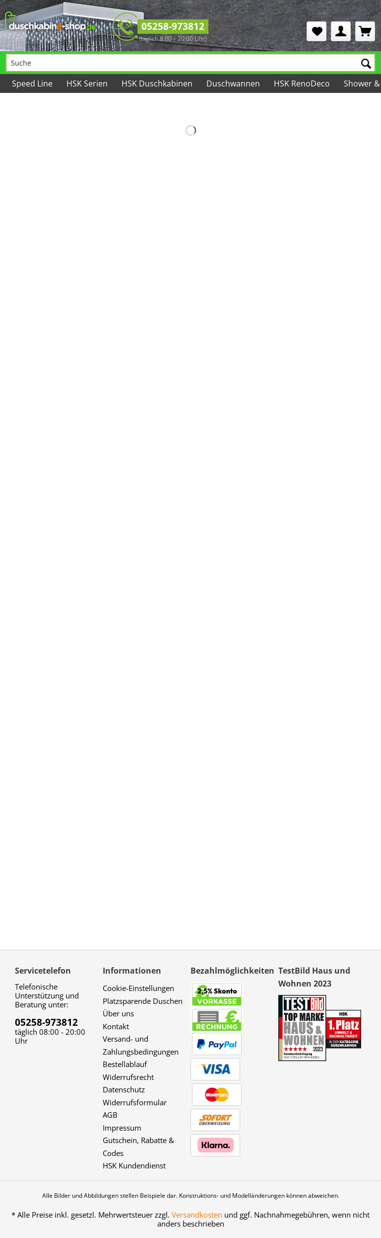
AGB (110, 1115)
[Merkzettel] (316, 31)
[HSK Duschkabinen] (157, 83)
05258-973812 (172, 26)
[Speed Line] (32, 83)
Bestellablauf (125, 1064)
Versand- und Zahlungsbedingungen (141, 1045)
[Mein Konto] (341, 31)
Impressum (122, 1128)
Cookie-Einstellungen (138, 988)
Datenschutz (124, 1089)
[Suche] (190, 63)
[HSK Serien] (87, 83)
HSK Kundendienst (134, 1165)
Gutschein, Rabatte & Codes (138, 1146)
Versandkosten (197, 1215)
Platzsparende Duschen (143, 1001)
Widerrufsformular (135, 1102)
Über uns (118, 1013)
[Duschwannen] (233, 83)
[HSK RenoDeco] (302, 83)
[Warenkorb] (365, 31)
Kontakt (116, 1026)
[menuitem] (316, 31)
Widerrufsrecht (128, 1077)
